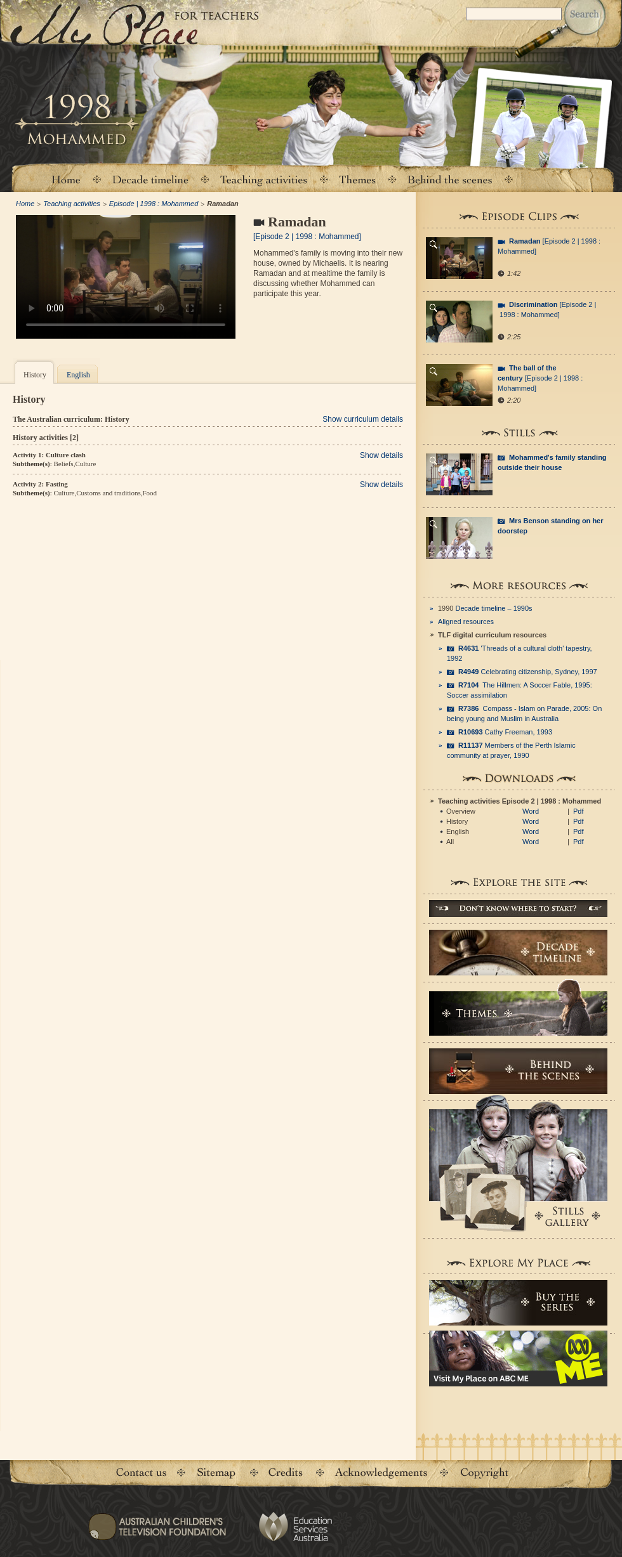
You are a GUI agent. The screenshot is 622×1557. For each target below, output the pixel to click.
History (34, 374)
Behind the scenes (450, 179)
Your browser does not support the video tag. (125, 277)
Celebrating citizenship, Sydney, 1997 (527, 671)
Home (65, 179)
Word (530, 811)
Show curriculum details (362, 419)
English (78, 374)
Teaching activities (264, 179)
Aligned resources (466, 621)
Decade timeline (151, 179)
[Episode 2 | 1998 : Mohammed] (540, 378)
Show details (381, 455)
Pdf (578, 811)
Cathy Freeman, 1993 (505, 732)
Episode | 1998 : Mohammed (153, 203)
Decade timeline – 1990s (494, 608)
